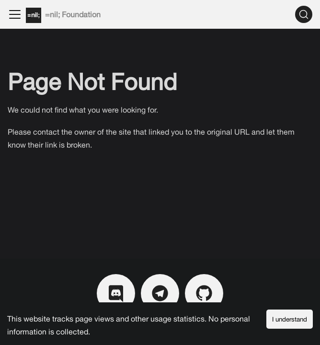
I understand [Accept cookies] (289, 319)
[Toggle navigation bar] (15, 14)
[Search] (303, 14)
